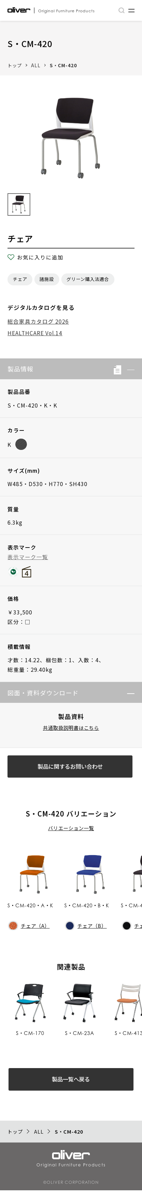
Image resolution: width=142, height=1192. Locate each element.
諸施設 (47, 279)
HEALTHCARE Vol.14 (34, 333)
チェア (20, 279)
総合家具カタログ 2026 (38, 321)
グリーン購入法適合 (87, 279)
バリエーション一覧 (71, 829)
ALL (36, 65)
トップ (14, 65)
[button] (128, 368)
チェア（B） (86, 926)
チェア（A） (29, 926)
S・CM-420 (63, 65)
